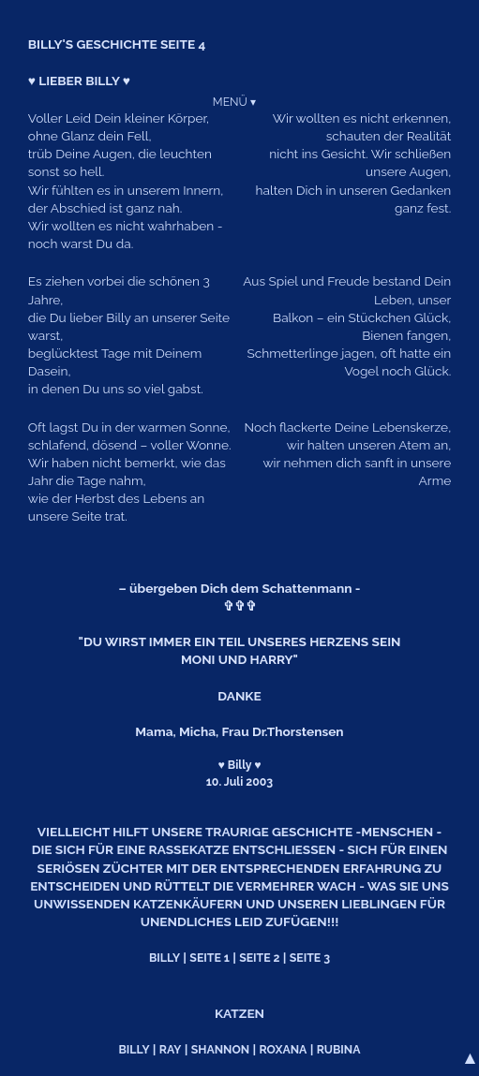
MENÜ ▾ (234, 102)
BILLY (164, 958)
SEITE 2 (259, 958)
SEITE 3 (310, 958)
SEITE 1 (209, 958)
